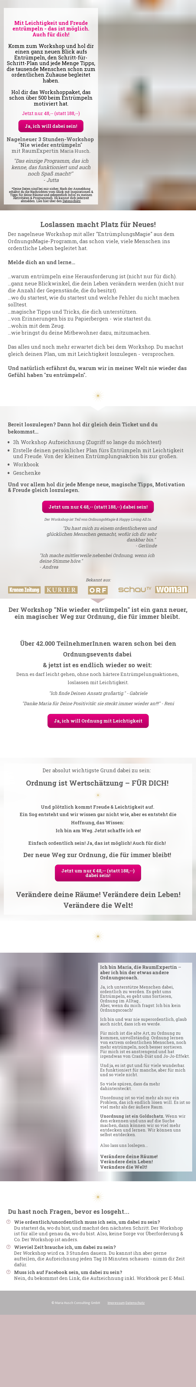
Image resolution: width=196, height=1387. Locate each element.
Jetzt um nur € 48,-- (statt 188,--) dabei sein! (98, 507)
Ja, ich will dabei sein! (51, 126)
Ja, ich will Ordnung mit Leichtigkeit (98, 721)
